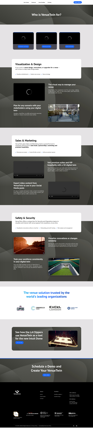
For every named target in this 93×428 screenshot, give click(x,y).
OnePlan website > (58, 394)
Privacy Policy (34, 426)
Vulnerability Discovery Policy (45, 426)
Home (41, 394)
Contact (41, 399)
